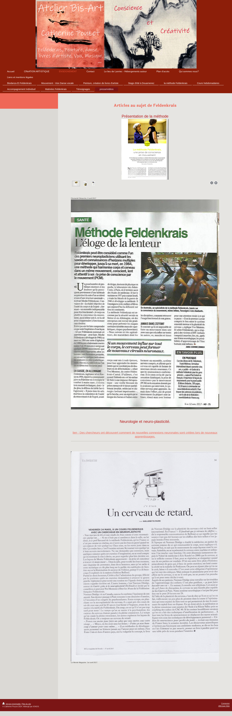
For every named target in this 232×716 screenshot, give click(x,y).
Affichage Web (224, 706)
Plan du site (26, 704)
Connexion (225, 703)
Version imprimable (11, 704)
